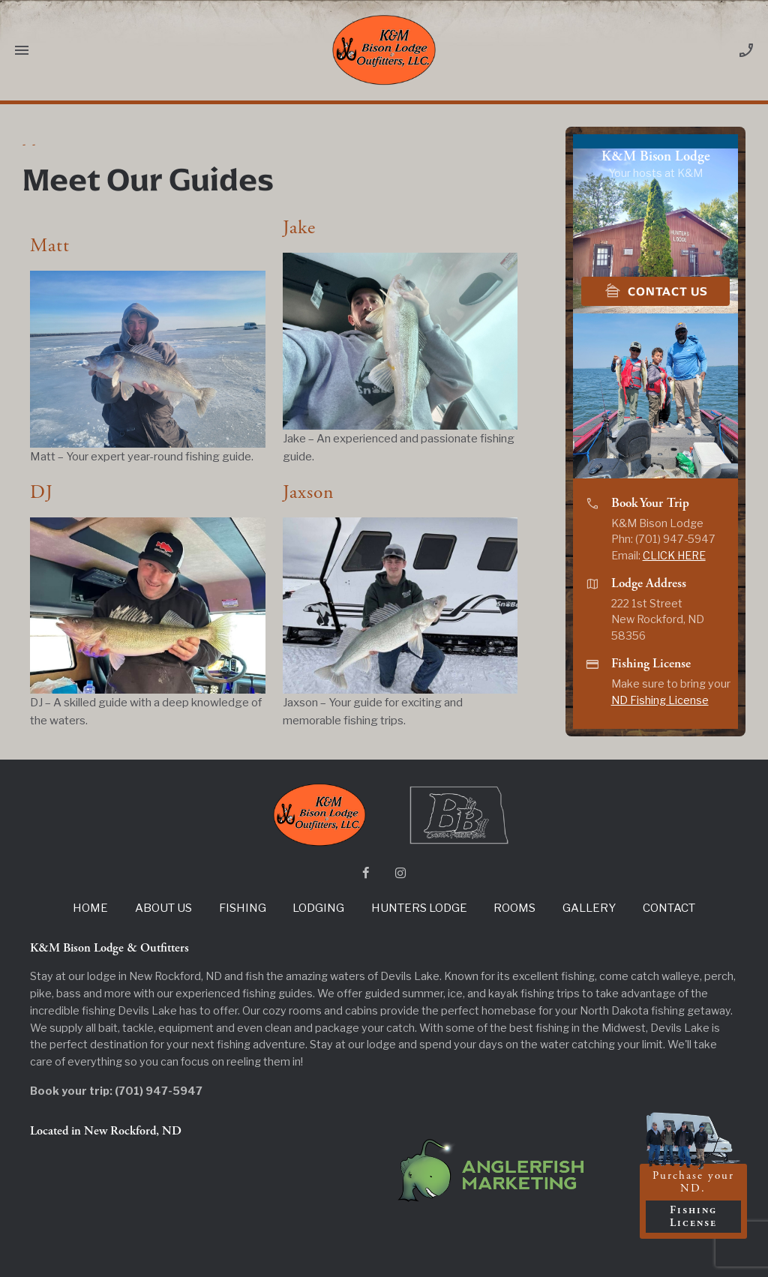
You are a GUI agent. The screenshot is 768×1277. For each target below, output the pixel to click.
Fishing (242, 908)
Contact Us (656, 290)
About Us (163, 908)
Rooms (515, 908)
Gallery (589, 908)
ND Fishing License (660, 700)
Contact (669, 908)
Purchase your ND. (693, 1200)
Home (90, 908)
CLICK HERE (674, 555)
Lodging (318, 908)
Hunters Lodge (419, 908)
